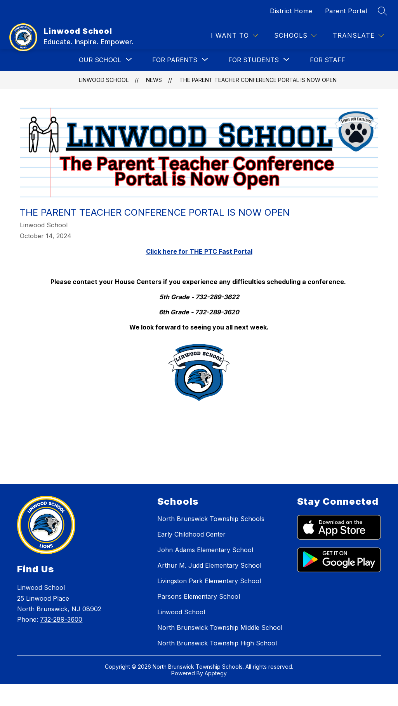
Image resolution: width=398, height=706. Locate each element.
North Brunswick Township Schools (210, 519)
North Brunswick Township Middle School (219, 627)
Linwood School (104, 80)
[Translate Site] (358, 35)
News (154, 80)
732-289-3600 (61, 619)
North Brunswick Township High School (217, 643)
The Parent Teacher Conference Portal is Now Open (258, 80)
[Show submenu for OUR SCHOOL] (100, 59)
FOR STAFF (327, 60)
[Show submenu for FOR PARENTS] (174, 59)
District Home (291, 11)
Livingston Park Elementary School (209, 581)
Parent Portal (346, 11)
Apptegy (216, 673)
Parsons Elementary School (198, 596)
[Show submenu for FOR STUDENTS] (253, 59)
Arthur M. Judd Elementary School (209, 565)
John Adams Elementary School (205, 550)
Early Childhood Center (191, 534)
